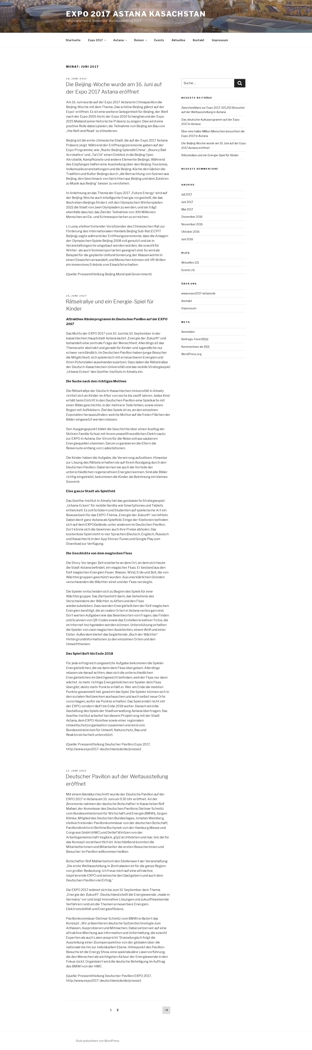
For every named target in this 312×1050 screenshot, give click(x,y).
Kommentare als (195, 346)
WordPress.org (191, 354)
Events (159, 40)
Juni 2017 (187, 202)
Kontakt (198, 40)
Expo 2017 (97, 40)
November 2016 (192, 224)
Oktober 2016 (190, 231)
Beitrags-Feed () (194, 339)
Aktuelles (178, 40)
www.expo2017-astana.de (198, 293)
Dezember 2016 (192, 216)
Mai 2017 (187, 209)
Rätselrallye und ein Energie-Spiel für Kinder (210, 155)
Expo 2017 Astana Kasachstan (136, 14)
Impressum (220, 40)
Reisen (141, 40)
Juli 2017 (186, 194)
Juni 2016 (187, 239)
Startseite (73, 40)
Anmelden (188, 331)
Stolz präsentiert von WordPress (97, 1040)
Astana (120, 40)
